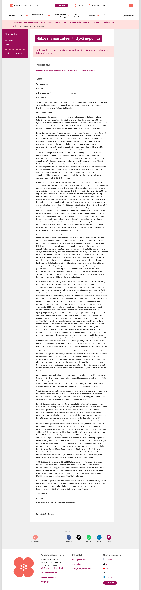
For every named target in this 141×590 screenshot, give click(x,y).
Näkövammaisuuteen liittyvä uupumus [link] (29, 26)
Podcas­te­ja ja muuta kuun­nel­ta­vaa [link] (85, 22)
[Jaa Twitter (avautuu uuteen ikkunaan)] (79, 539)
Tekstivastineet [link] (108, 22)
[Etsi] (117, 5)
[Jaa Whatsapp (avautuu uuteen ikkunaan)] (89, 539)
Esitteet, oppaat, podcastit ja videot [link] (55, 22)
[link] (31, 5)
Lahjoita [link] (61, 5)
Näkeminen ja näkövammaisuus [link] (26, 22)
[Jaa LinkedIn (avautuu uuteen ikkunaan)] (99, 539)
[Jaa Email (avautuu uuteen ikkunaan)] (108, 539)
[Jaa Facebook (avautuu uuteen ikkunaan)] (69, 539)
